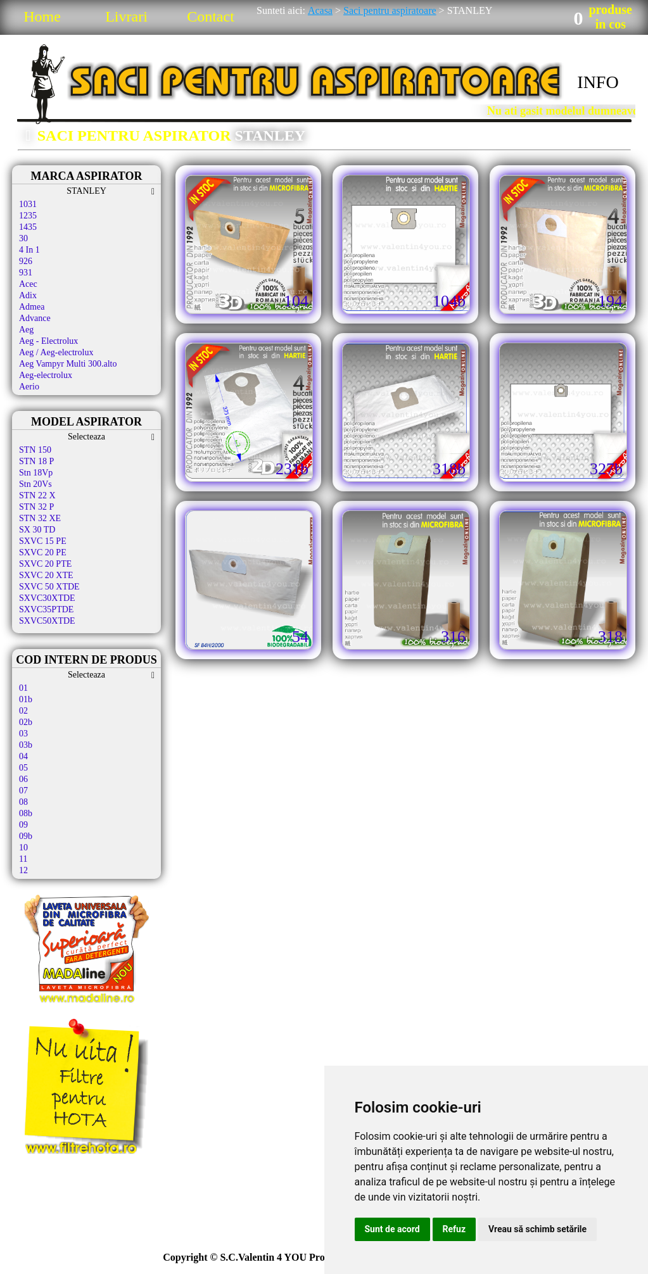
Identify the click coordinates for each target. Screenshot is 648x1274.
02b (25, 722)
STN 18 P (36, 461)
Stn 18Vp (36, 472)
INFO (597, 82)
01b (25, 699)
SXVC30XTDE (47, 598)
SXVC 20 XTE (46, 575)
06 (23, 779)
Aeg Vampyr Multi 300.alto (68, 364)
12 (23, 870)
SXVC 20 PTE (45, 564)
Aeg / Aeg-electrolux (56, 352)
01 (23, 688)
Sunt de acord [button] (392, 1229)
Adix (28, 295)
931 (25, 272)
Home (42, 16)
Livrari (126, 16)
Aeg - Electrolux (48, 341)
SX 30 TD (37, 529)
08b (25, 813)
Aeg (26, 329)
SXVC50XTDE (47, 621)
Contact (210, 16)
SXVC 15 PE (43, 541)
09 (23, 824)
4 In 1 (29, 250)
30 (23, 238)
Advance (35, 318)
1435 (28, 227)
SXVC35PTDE (46, 609)
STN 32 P (36, 507)
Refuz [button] (454, 1229)
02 (23, 711)
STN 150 (35, 450)
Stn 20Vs (35, 484)
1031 (28, 204)
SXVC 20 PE (43, 552)
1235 (28, 215)
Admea (31, 307)
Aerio (29, 386)
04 (23, 756)
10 (23, 847)
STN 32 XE (40, 518)
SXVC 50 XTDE (49, 586)
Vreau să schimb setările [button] (537, 1229)
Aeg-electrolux (45, 375)
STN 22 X (37, 495)
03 (23, 733)
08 (23, 802)
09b (25, 836)
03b (25, 745)
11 (23, 859)
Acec (28, 284)
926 (25, 261)
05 (23, 768)
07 (23, 790)
